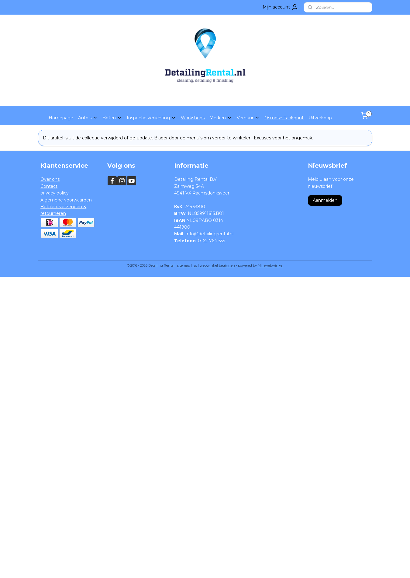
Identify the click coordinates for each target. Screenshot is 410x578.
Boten (112, 118)
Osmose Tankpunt (284, 118)
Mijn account (280, 7)
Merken (220, 118)
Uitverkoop (320, 118)
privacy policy (54, 193)
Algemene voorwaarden (66, 200)
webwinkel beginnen (217, 265)
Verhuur (248, 118)
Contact (48, 186)
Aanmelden (325, 200)
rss (195, 265)
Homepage (61, 118)
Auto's (88, 118)
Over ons (50, 179)
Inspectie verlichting (151, 118)
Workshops (193, 118)
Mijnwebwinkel (270, 265)
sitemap (183, 265)
